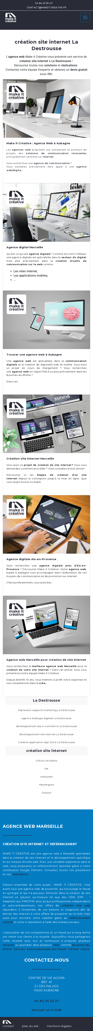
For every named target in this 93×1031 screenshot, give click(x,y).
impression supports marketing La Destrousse (46, 710)
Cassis (85, 949)
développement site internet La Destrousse (46, 734)
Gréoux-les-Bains (46, 760)
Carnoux (19, 949)
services (8, 945)
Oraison (46, 792)
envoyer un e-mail (47, 1010)
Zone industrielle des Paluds (47, 949)
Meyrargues (46, 784)
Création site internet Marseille (30, 458)
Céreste (73, 949)
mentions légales (59, 1026)
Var (46, 768)
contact (8, 1026)
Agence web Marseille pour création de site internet (46, 659)
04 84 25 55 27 (44, 3)
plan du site (30, 1026)
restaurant (46, 776)
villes (56, 945)
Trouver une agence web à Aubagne (34, 354)
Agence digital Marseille (24, 247)
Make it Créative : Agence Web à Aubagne (38, 143)
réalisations (20, 874)
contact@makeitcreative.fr (46, 7)
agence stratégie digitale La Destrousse (46, 718)
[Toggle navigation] (85, 17)
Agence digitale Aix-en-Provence (31, 559)
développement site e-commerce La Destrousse (46, 726)
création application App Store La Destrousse (46, 742)
